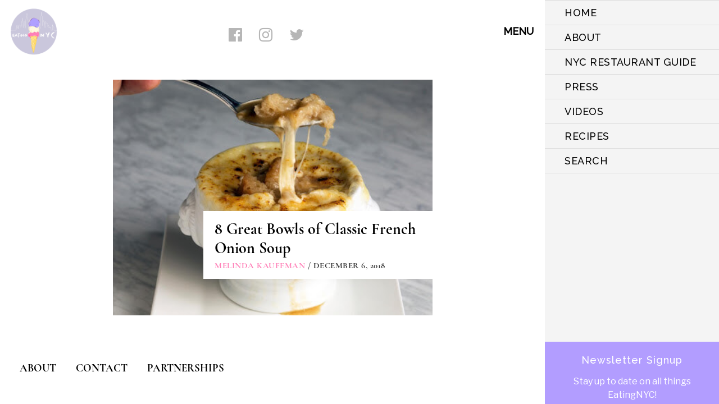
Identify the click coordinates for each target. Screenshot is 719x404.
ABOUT (583, 37)
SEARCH (586, 161)
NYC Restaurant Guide (630, 62)
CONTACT (102, 367)
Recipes (587, 136)
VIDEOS (584, 111)
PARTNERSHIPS (185, 367)
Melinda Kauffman (260, 265)
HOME (581, 13)
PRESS (582, 87)
